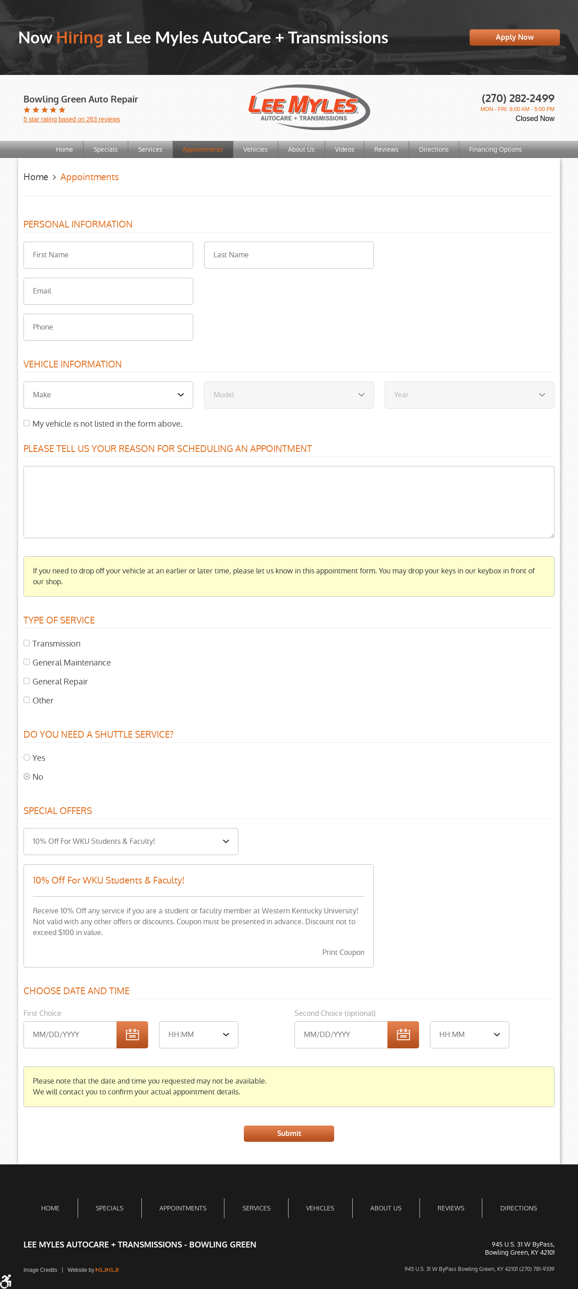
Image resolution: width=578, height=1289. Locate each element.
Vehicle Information (72, 365)
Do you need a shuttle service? (98, 735)
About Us (302, 149)
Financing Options (500, 149)
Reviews (389, 149)
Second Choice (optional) (335, 1013)
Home (60, 149)
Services (147, 149)
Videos (346, 149)
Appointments (201, 149)
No (38, 776)
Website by (93, 1270)
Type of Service (59, 621)
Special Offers (57, 811)
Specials (102, 149)
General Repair (60, 681)
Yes (39, 757)
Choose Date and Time (76, 991)
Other (43, 700)
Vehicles (255, 149)
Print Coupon (343, 952)
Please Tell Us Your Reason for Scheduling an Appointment (167, 449)
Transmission (56, 643)
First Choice (42, 1013)
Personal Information (78, 225)
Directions (437, 149)
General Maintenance (72, 662)
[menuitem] (60, 149)
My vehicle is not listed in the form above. (107, 423)
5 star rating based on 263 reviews (71, 119)
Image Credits (40, 1270)
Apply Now (515, 37)
